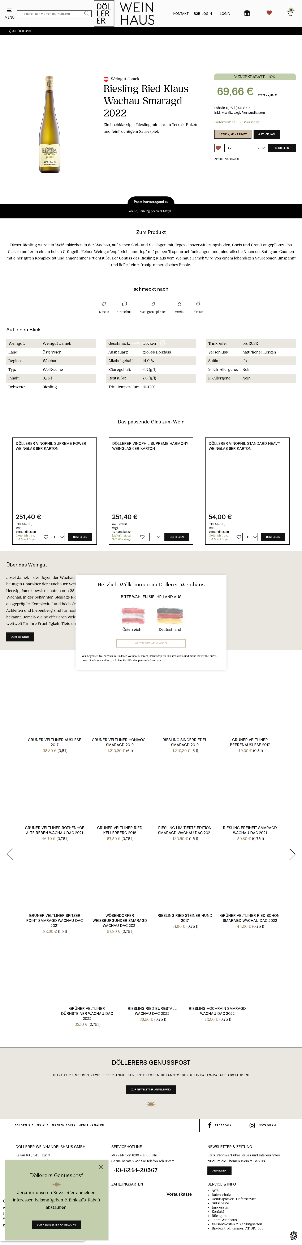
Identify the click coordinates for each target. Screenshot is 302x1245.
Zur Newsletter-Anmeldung (56, 1224)
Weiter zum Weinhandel (151, 643)
